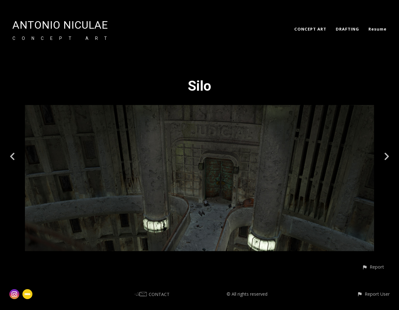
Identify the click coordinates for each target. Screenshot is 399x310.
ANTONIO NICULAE (60, 25)
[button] (373, 266)
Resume (377, 29)
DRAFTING (347, 29)
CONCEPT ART (310, 29)
